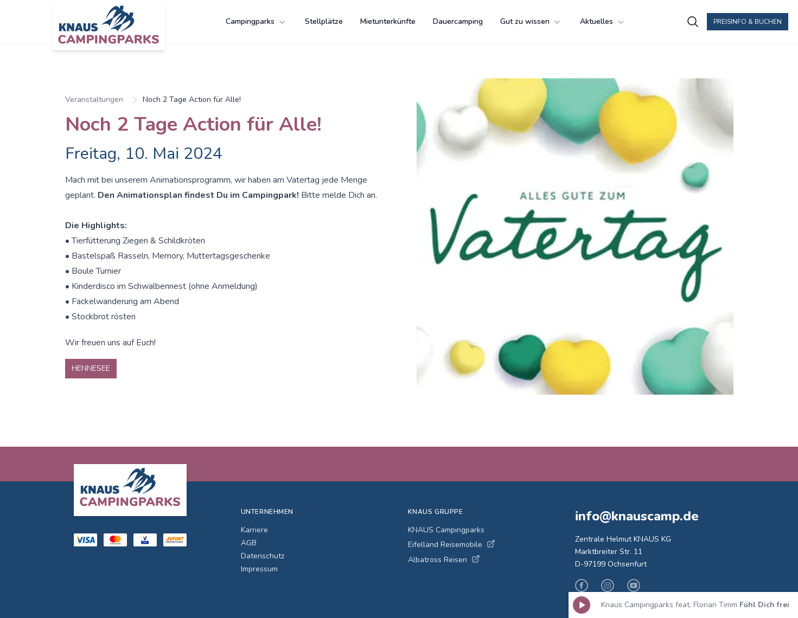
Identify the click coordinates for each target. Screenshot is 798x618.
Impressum (259, 569)
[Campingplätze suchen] (692, 21)
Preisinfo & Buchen (747, 21)
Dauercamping (458, 21)
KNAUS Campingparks (446, 530)
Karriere (254, 530)
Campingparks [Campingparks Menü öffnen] (257, 21)
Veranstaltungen (94, 99)
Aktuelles (603, 21)
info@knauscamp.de (637, 516)
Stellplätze (324, 21)
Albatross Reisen (444, 560)
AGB (249, 543)
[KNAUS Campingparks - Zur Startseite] (108, 26)
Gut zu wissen (531, 21)
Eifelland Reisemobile (451, 544)
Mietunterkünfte (388, 21)
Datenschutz (262, 556)
